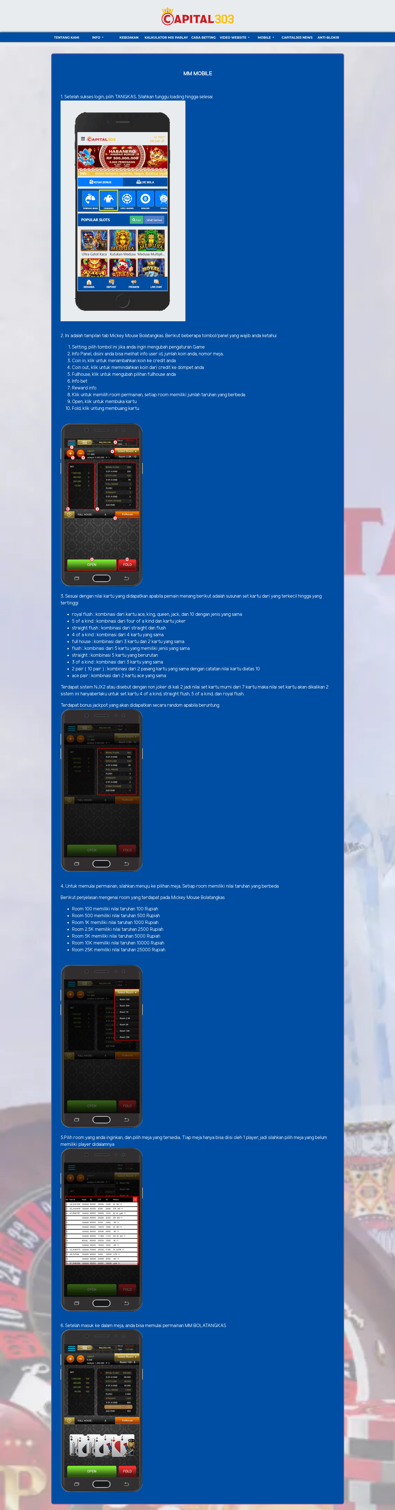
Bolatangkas (151, 336)
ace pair (80, 676)
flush (77, 648)
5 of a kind (83, 621)
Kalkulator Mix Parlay (166, 37)
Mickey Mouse (124, 336)
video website (233, 37)
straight (80, 655)
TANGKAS (125, 97)
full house (81, 642)
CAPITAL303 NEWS (297, 37)
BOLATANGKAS (209, 1325)
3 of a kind (82, 662)
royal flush (82, 614)
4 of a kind (83, 635)
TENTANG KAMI (66, 37)
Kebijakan (128, 37)
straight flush (85, 628)
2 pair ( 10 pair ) (88, 669)
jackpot (101, 705)
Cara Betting (203, 37)
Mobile (265, 37)
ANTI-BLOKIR (328, 37)
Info (96, 37)
